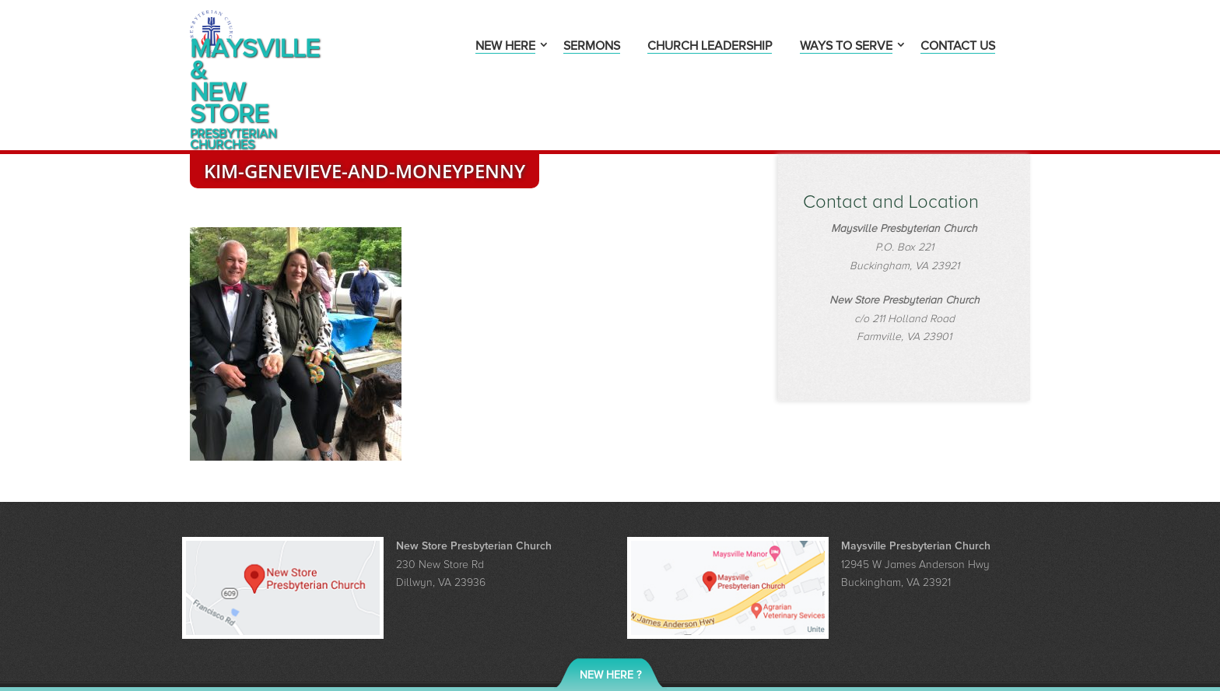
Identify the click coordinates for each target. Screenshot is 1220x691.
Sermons (591, 47)
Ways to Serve (846, 47)
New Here (505, 47)
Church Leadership (709, 47)
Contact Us (957, 47)
